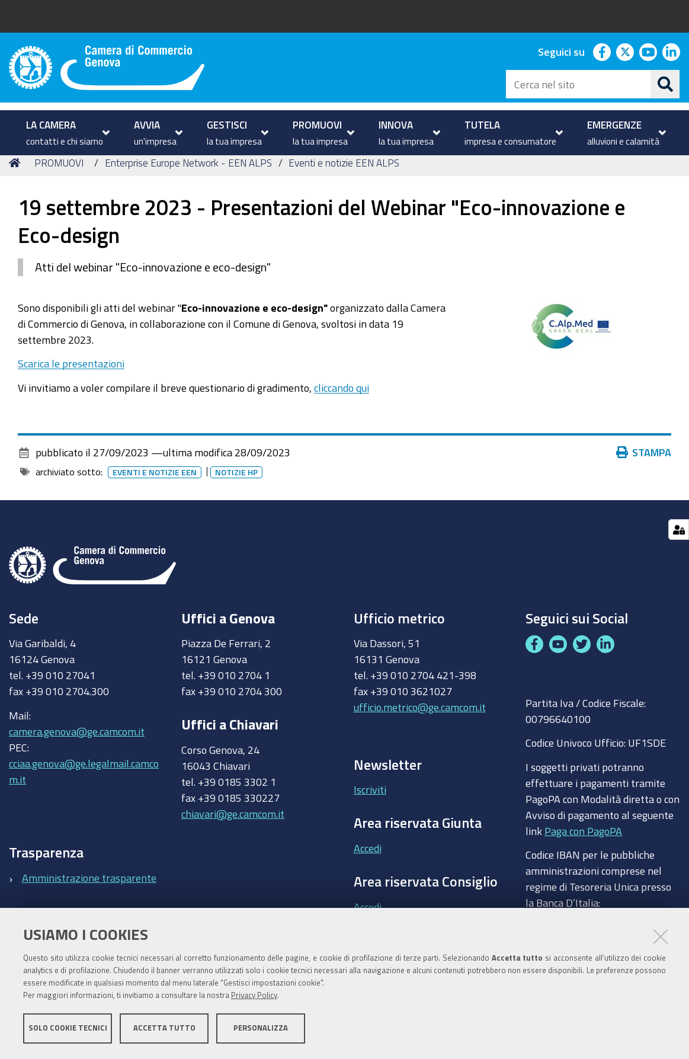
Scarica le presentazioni (71, 385)
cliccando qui (341, 409)
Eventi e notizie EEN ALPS (344, 184)
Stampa (644, 474)
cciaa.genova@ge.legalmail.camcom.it (84, 792)
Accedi (368, 870)
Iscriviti (370, 811)
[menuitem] (66, 132)
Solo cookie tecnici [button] (67, 1028)
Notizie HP (236, 494)
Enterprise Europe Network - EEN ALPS (188, 184)
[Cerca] (665, 84)
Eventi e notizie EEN (155, 494)
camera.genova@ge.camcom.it (77, 752)
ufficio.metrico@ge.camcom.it (420, 729)
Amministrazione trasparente (89, 899)
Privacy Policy (254, 995)
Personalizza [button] (260, 1028)
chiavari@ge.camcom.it (232, 835)
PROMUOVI (59, 184)
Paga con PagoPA (583, 852)
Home (16, 184)
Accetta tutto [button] (164, 1028)
